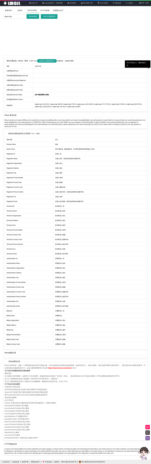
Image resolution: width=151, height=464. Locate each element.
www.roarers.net (60, 449)
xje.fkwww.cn (19, 451)
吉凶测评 (73, 106)
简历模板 (72, 3)
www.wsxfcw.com (11, 124)
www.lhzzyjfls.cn (89, 122)
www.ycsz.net (121, 451)
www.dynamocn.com (134, 451)
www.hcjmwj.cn (57, 124)
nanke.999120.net (47, 451)
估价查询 (59, 106)
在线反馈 (15, 462)
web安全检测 (85, 104)
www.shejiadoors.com (12, 122)
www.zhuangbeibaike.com (83, 120)
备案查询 (8, 10)
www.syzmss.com (109, 449)
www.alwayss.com (44, 124)
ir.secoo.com (9, 449)
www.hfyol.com (109, 120)
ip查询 (20, 10)
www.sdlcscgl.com (74, 451)
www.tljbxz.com (87, 451)
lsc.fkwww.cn (9, 451)
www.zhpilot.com (20, 449)
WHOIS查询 (32, 10)
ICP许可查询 (102, 104)
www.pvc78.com (10, 126)
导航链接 (117, 3)
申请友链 (47, 462)
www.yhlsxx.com (95, 449)
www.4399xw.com (24, 120)
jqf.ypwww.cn (99, 120)
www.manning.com (87, 124)
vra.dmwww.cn (110, 451)
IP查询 (70, 104)
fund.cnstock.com (25, 453)
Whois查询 (33, 16)
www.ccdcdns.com (123, 449)
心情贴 (129, 3)
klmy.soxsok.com (10, 120)
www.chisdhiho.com (103, 122)
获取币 (147, 427)
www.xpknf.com (67, 120)
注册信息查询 (43, 106)
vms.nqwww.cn (77, 122)
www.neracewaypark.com (27, 124)
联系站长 (147, 438)
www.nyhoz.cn (99, 451)
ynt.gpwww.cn (133, 122)
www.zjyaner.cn (27, 122)
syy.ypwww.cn (136, 124)
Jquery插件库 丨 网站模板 (52, 3)
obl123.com (98, 124)
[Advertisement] (75, 37)
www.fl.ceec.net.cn (11, 453)
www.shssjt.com (122, 120)
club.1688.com (65, 122)
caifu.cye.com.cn (60, 451)
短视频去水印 (58, 10)
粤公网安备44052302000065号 (92, 462)
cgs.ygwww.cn (73, 453)
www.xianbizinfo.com (71, 124)
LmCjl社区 (6, 462)
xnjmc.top (33, 61)
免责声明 (25, 462)
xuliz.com (110, 453)
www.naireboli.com (34, 449)
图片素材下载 (87, 3)
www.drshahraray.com (119, 122)
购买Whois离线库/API (47, 61)
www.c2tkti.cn (109, 124)
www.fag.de (84, 449)
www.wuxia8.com (73, 449)
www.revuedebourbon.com (51, 120)
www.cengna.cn (48, 449)
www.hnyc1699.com (98, 453)
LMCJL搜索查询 (49, 16)
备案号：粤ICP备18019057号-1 (66, 462)
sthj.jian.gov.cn (38, 453)
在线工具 (33, 3)
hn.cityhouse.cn (85, 453)
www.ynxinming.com (32, 451)
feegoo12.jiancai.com (122, 124)
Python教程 (102, 3)
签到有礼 (147, 432)
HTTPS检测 (44, 10)
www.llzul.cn (36, 120)
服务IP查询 (134, 104)
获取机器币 (35, 462)
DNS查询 (118, 104)
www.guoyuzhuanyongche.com (55, 453)
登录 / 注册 (144, 3)
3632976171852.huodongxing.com (46, 122)
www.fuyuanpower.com (137, 120)
